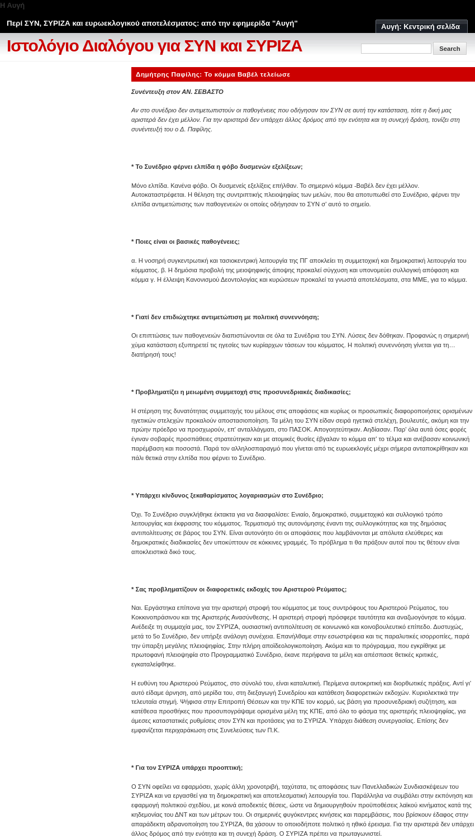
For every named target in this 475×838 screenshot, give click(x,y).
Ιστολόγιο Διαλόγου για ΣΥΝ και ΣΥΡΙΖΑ (154, 45)
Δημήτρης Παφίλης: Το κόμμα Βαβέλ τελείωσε (213, 74)
